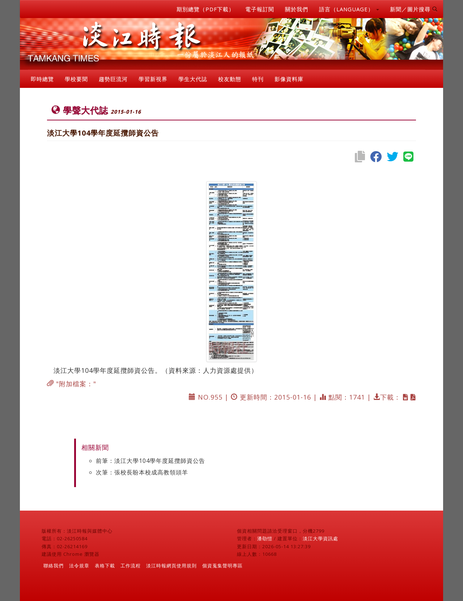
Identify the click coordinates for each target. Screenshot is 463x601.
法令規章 (79, 565)
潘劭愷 (264, 538)
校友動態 (229, 78)
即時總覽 (42, 78)
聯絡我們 (53, 565)
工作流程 (130, 565)
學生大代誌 (192, 78)
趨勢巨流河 (113, 78)
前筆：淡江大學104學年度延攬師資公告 (150, 461)
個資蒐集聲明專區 (222, 565)
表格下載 (105, 565)
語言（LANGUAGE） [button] (349, 9)
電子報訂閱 (259, 9)
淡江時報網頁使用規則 (171, 565)
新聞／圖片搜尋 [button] (414, 9)
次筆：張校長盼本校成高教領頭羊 (142, 472)
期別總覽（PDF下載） (205, 9)
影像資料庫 (289, 78)
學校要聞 (76, 78)
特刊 (258, 78)
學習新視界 (153, 78)
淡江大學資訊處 (320, 538)
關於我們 (296, 9)
